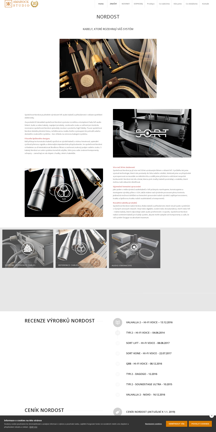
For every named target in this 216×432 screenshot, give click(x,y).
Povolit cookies (200, 424)
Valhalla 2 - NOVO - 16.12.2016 (145, 394)
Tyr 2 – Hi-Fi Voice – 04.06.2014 (145, 332)
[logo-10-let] (21, 4)
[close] (211, 415)
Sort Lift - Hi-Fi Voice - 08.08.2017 (147, 343)
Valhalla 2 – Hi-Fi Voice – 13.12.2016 (149, 322)
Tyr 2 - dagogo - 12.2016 (141, 374)
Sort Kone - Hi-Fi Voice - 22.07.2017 (148, 353)
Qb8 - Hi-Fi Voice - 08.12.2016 (144, 363)
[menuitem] (101, 4)
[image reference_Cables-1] (82, 250)
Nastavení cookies (153, 424)
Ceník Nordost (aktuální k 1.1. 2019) (150, 411)
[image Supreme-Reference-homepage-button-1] (29, 250)
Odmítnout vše (177, 424)
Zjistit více (33, 427)
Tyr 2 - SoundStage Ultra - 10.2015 (149, 384)
